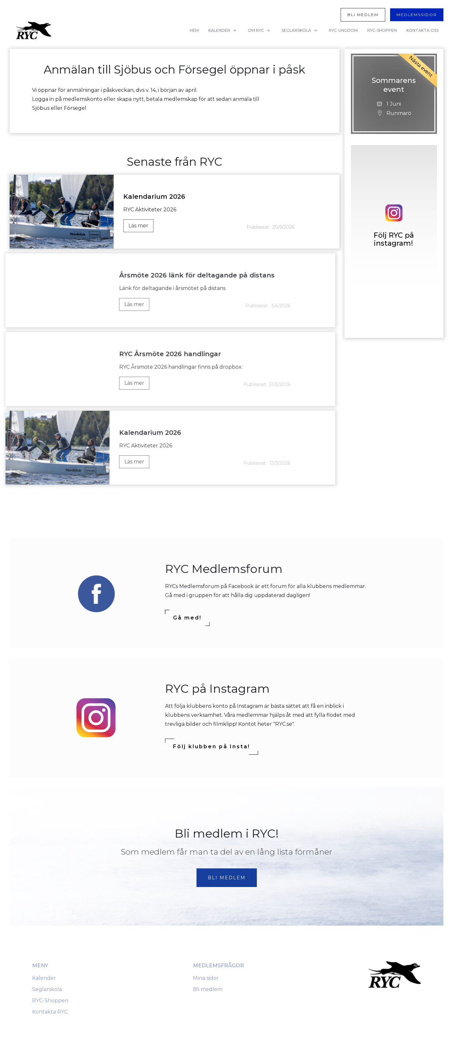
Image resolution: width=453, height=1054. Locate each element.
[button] (223, 30)
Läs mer (138, 226)
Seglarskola (47, 989)
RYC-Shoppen (50, 1000)
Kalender (44, 978)
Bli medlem (207, 989)
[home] (33, 30)
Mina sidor (206, 978)
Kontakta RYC (50, 1012)
